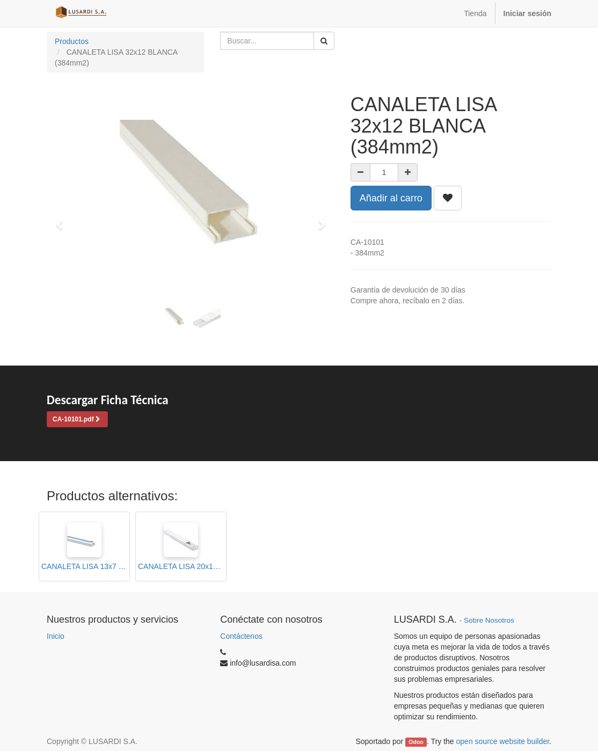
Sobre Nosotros (489, 620)
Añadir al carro (391, 198)
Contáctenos (241, 636)
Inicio (55, 636)
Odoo (416, 742)
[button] (62, 220)
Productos (72, 41)
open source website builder (503, 741)
